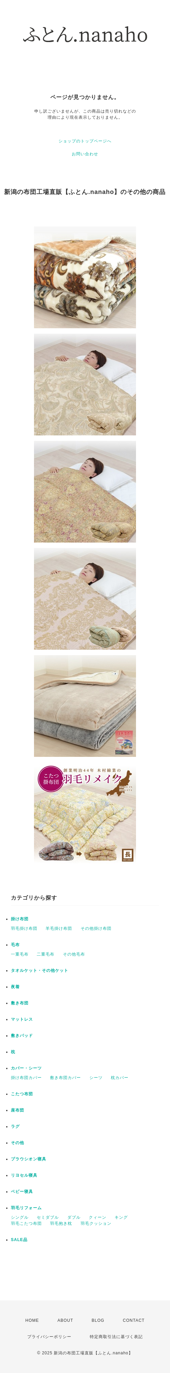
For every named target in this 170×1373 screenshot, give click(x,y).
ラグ (15, 1126)
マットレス (22, 1019)
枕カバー (120, 1077)
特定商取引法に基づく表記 (116, 1336)
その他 (17, 1142)
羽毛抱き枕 (61, 1223)
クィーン (97, 1217)
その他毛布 (74, 954)
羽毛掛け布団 (24, 928)
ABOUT (65, 1320)
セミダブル (48, 1217)
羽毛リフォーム (26, 1207)
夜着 (15, 986)
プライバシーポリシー (49, 1336)
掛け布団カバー (26, 1077)
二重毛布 (45, 954)
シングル (20, 1217)
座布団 (17, 1110)
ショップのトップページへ (85, 141)
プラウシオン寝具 (28, 1159)
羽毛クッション (96, 1223)
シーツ (96, 1077)
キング (121, 1217)
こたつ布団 (22, 1094)
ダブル (74, 1217)
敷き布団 (20, 1003)
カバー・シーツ (26, 1068)
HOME (32, 1320)
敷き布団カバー (65, 1077)
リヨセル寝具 (24, 1175)
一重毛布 (20, 954)
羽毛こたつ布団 (26, 1223)
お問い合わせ (85, 154)
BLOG (98, 1320)
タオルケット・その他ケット (39, 970)
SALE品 (19, 1239)
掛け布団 (20, 919)
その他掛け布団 (96, 928)
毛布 (15, 944)
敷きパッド (22, 1035)
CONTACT (133, 1320)
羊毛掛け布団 (59, 928)
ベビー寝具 (22, 1191)
